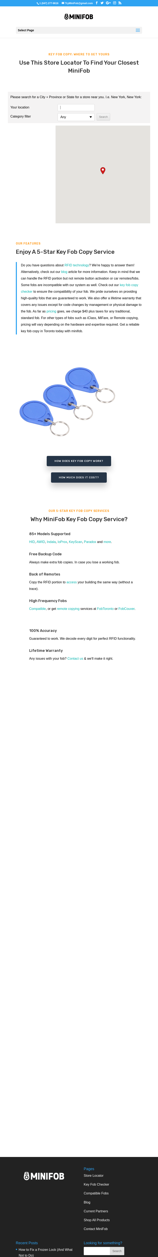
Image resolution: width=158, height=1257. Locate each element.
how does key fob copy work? (79, 460)
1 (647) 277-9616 (49, 3)
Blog (87, 1202)
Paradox (90, 542)
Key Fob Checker (96, 1184)
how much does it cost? (79, 477)
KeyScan (75, 542)
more (107, 542)
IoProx (62, 542)
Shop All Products (97, 1220)
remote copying (68, 608)
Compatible (37, 608)
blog (64, 272)
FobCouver (126, 608)
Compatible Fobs (96, 1193)
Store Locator (93, 1175)
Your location (19, 107)
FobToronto (105, 608)
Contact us (75, 658)
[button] (102, 170)
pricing (51, 311)
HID (32, 542)
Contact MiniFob (96, 1229)
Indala (51, 542)
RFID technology (77, 265)
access (71, 582)
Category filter (20, 116)
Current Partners (96, 1211)
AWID (40, 542)
